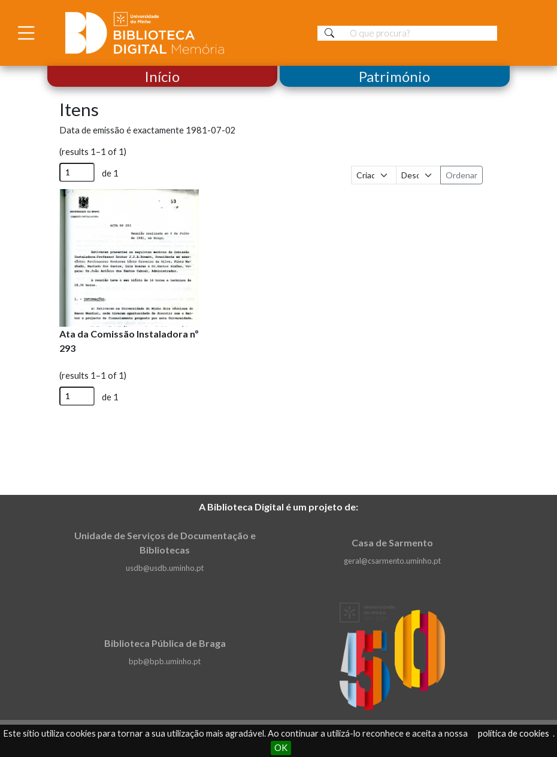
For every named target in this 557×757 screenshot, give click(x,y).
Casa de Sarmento (392, 542)
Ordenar (461, 175)
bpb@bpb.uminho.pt (165, 661)
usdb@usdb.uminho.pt (165, 568)
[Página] (77, 172)
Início (162, 76)
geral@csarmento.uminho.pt (392, 561)
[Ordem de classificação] (418, 175)
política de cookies (513, 733)
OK (280, 748)
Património (394, 76)
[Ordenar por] (373, 175)
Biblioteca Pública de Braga (165, 643)
